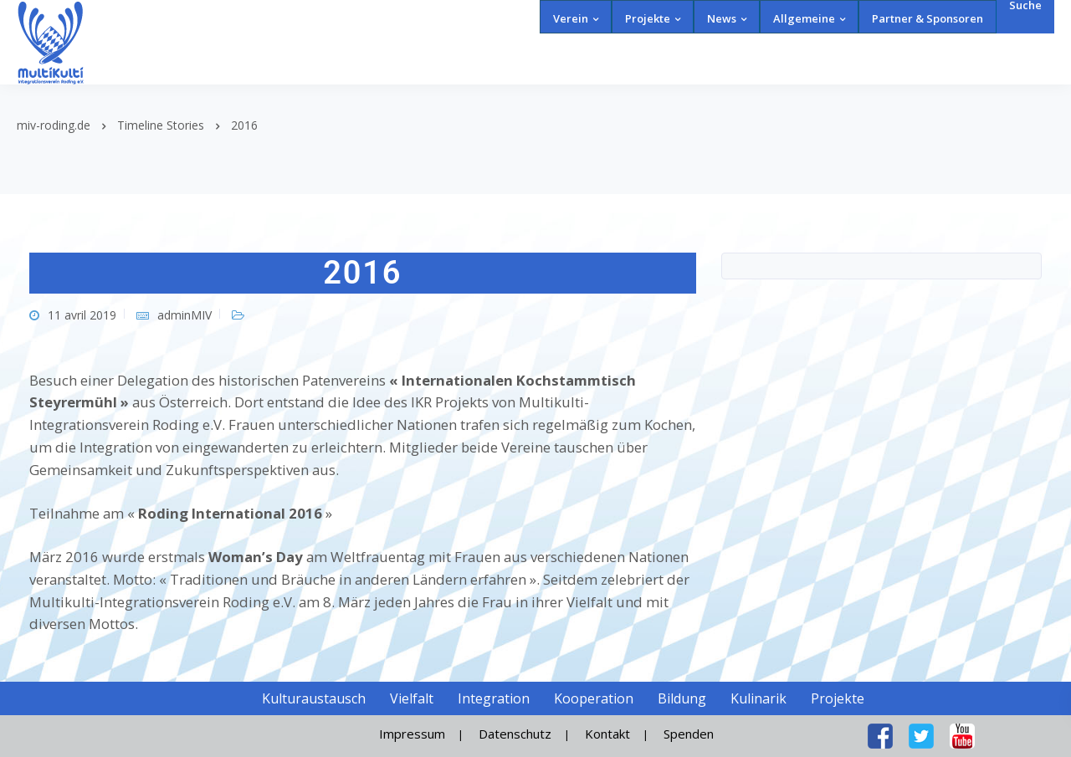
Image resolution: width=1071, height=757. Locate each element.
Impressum (412, 733)
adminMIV (184, 315)
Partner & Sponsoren (927, 18)
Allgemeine (804, 18)
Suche (1025, 5)
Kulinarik (758, 698)
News (721, 18)
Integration (494, 698)
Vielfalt (411, 698)
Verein (570, 18)
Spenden (689, 733)
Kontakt (607, 733)
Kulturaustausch (314, 698)
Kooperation (593, 698)
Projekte (647, 18)
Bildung (682, 698)
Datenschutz (515, 733)
